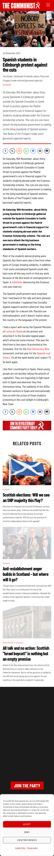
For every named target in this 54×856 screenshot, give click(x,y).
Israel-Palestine (9, 642)
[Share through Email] (40, 151)
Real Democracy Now (38, 349)
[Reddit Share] (19, 151)
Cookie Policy (20, 848)
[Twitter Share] (12, 151)
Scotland (7, 84)
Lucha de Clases (14, 331)
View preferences (27, 840)
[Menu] (48, 4)
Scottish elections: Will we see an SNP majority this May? (26, 497)
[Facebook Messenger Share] (33, 151)
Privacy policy (32, 848)
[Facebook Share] (5, 151)
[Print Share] (47, 151)
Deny (27, 832)
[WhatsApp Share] (26, 151)
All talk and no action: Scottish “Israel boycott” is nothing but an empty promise (26, 653)
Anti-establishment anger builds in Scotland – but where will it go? (25, 574)
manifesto (17, 282)
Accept (27, 824)
